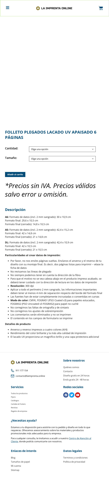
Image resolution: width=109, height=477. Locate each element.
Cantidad (11, 149)
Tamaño (10, 159)
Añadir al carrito (15, 175)
